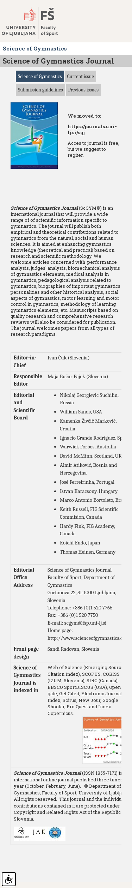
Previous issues (83, 90)
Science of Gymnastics (40, 76)
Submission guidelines (40, 90)
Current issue (80, 76)
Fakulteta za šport (36, 23)
